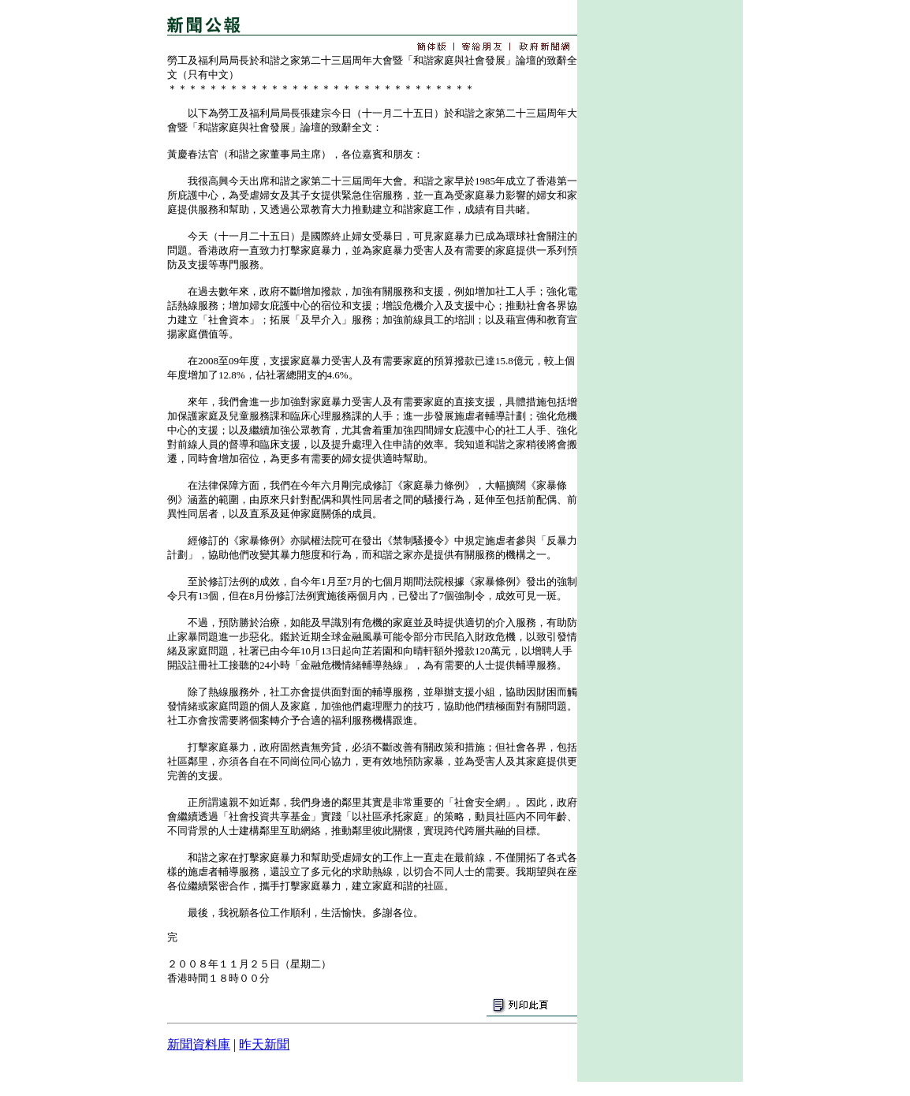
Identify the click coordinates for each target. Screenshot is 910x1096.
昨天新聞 (264, 1044)
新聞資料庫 (198, 1044)
